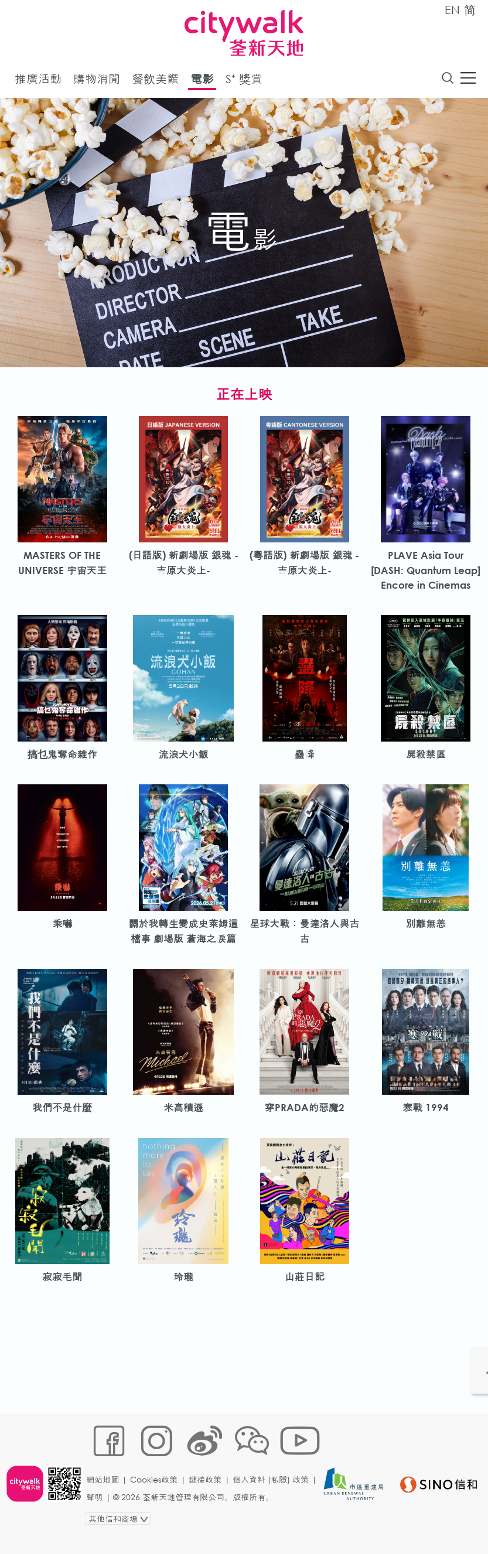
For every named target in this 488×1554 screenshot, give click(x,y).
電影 (202, 81)
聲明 (98, 1516)
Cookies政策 (157, 1499)
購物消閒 (96, 81)
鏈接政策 (208, 1499)
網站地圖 (106, 1499)
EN (452, 9)
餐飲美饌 (155, 81)
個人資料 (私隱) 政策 (274, 1499)
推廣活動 (38, 81)
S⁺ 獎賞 (244, 81)
